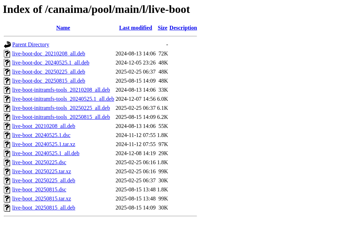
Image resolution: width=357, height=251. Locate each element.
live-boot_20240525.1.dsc (41, 135)
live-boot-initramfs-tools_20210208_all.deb (61, 90)
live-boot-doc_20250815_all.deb (48, 81)
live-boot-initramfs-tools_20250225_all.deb (61, 108)
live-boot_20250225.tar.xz (41, 171)
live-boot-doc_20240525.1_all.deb (50, 63)
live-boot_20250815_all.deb (43, 208)
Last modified (135, 28)
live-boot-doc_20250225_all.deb (48, 72)
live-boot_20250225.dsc (39, 162)
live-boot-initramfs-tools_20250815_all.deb (61, 117)
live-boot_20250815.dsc (39, 189)
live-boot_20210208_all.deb (43, 126)
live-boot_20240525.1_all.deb (45, 153)
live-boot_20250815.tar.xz (41, 198)
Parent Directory (30, 44)
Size (163, 28)
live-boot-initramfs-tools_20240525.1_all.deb (63, 99)
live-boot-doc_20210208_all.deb (48, 53)
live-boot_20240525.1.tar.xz (43, 144)
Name (63, 28)
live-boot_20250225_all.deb (43, 180)
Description (183, 28)
